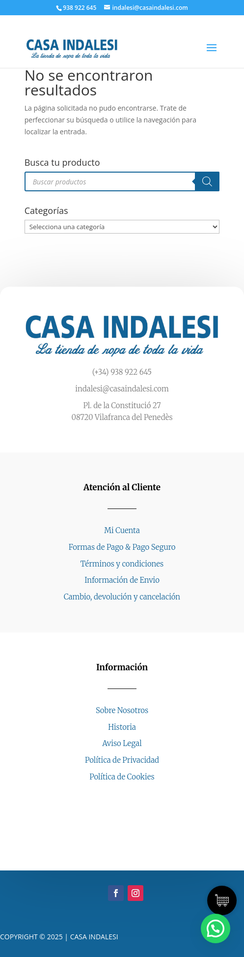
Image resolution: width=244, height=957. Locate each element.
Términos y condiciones (122, 563)
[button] (215, 928)
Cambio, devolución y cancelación (122, 596)
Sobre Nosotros (122, 710)
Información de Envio (122, 580)
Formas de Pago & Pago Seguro (122, 547)
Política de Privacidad (122, 760)
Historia (122, 727)
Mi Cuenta (121, 530)
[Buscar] (207, 181)
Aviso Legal (121, 743)
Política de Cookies (121, 776)
